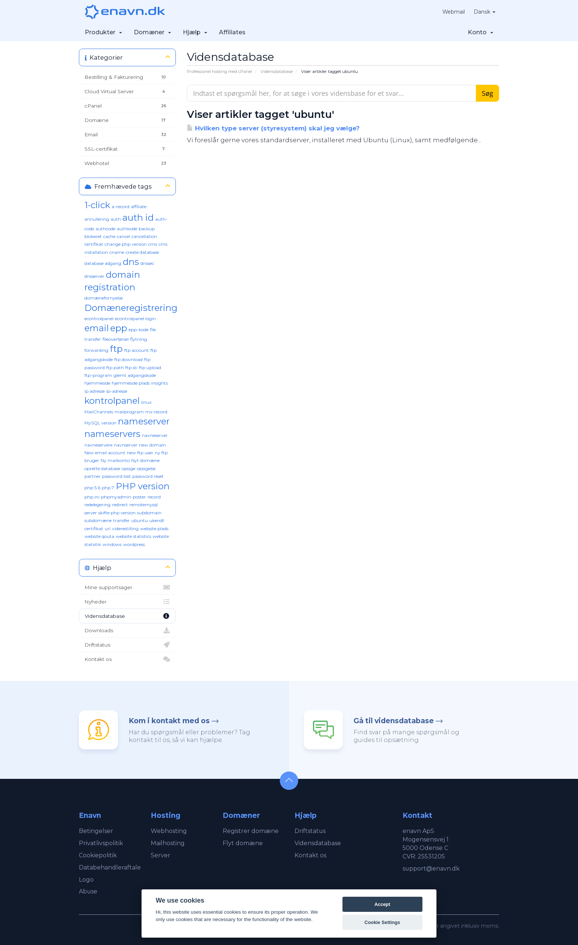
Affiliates (232, 32)
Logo (86, 879)
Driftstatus (127, 644)
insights (159, 383)
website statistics (133, 536)
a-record (120, 206)
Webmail (453, 11)
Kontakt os (127, 659)
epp (118, 328)
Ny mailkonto (115, 460)
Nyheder (127, 601)
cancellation (144, 236)
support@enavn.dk (431, 868)
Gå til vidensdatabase (394, 721)
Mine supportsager (127, 587)
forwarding (96, 350)
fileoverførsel (115, 339)
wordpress (134, 544)
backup (147, 228)
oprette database (102, 468)
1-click (97, 205)
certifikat (93, 244)
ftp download (128, 359)
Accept (382, 904)
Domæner (152, 32)
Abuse (88, 891)
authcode (105, 228)
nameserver (144, 421)
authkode (127, 228)
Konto (480, 32)
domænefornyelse (103, 298)
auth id (138, 217)
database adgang (102, 263)
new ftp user (140, 452)
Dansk (484, 11)
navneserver (155, 435)
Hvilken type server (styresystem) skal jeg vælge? (273, 128)
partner (92, 476)
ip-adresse (116, 391)
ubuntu (139, 520)
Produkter (103, 32)
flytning (138, 339)
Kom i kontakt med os (169, 721)
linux (146, 402)
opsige (128, 468)
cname (116, 252)
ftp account (136, 350)
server (90, 512)
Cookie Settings (382, 922)
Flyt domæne (243, 843)
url (108, 528)
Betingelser (96, 830)
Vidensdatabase (277, 71)
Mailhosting (168, 843)
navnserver (125, 445)
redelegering (97, 504)
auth (116, 219)
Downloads (127, 630)
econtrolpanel (99, 318)
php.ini (92, 497)
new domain (152, 445)
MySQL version (100, 423)
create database (142, 252)
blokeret (93, 236)
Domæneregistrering (130, 307)
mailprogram (129, 411)
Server (160, 855)
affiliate (138, 206)
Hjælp (195, 32)
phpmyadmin (116, 497)
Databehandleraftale (110, 867)
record (154, 497)
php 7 (108, 487)
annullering (96, 219)
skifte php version (117, 512)
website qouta (99, 536)
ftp (116, 348)
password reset (148, 476)
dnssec (147, 263)
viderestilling (125, 528)
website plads (154, 528)
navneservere (98, 445)
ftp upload (150, 367)
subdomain (149, 512)
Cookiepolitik (98, 855)
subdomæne (98, 520)
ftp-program (98, 375)
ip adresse (94, 391)
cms (152, 244)
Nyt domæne (145, 460)
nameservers (112, 433)
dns (131, 261)
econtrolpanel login (135, 318)
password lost (116, 476)
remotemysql (143, 504)
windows (112, 544)
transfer (121, 520)
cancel (123, 236)
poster (139, 497)
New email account (104, 452)
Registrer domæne (251, 830)
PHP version (143, 486)
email (96, 328)
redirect (120, 504)
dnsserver (94, 276)
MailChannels (98, 411)
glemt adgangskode (135, 375)
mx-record (156, 411)
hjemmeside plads (131, 383)
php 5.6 (92, 487)
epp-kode (139, 329)
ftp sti (131, 367)
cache (109, 236)
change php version (126, 244)
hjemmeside (97, 383)
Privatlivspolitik (101, 843)
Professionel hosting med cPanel (219, 71)
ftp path (115, 367)
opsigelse (146, 468)
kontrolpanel (112, 400)
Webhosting (169, 830)
